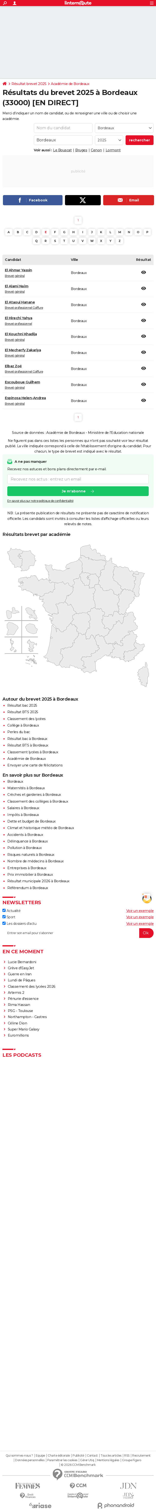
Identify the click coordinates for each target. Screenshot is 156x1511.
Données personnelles (29, 1460)
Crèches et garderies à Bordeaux (34, 794)
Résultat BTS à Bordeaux (27, 745)
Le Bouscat (62, 150)
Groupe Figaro (131, 1460)
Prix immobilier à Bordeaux (30, 874)
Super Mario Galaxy (23, 1029)
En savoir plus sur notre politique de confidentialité (40, 501)
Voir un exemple (140, 911)
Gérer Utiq (87, 1460)
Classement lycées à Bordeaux (32, 752)
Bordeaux (15, 781)
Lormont (113, 150)
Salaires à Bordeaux (23, 808)
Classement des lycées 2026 (31, 986)
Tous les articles (111, 1455)
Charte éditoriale (59, 1455)
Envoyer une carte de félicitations (35, 765)
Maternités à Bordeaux (26, 788)
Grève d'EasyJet (21, 968)
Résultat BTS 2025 (22, 712)
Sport (8, 917)
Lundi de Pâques (22, 980)
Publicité (78, 1455)
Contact (92, 1455)
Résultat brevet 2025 (28, 84)
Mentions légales (108, 1460)
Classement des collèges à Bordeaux (37, 801)
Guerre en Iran (20, 974)
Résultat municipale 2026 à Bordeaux (38, 881)
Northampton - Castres (27, 1017)
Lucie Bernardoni (22, 962)
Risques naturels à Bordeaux (31, 854)
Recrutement (141, 1455)
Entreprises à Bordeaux (26, 868)
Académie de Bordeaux (70, 84)
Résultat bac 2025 (22, 705)
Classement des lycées (26, 719)
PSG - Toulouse (20, 1011)
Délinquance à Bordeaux (27, 841)
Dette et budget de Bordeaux (31, 821)
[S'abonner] (78, 933)
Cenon (96, 150)
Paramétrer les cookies (62, 1460)
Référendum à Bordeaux (27, 888)
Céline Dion (17, 1023)
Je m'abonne (74, 491)
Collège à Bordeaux (23, 725)
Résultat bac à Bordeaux (27, 739)
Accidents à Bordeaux (25, 835)
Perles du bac (18, 732)
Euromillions (18, 1035)
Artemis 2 (16, 992)
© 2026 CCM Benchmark (78, 1465)
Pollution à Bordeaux (24, 848)
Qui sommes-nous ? (19, 1455)
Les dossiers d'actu (19, 923)
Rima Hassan (19, 1005)
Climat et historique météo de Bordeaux (40, 828)
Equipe (40, 1455)
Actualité (11, 911)
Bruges (81, 150)
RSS (126, 1455)
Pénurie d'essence (23, 998)
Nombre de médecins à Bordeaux (35, 861)
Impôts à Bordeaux (23, 815)
